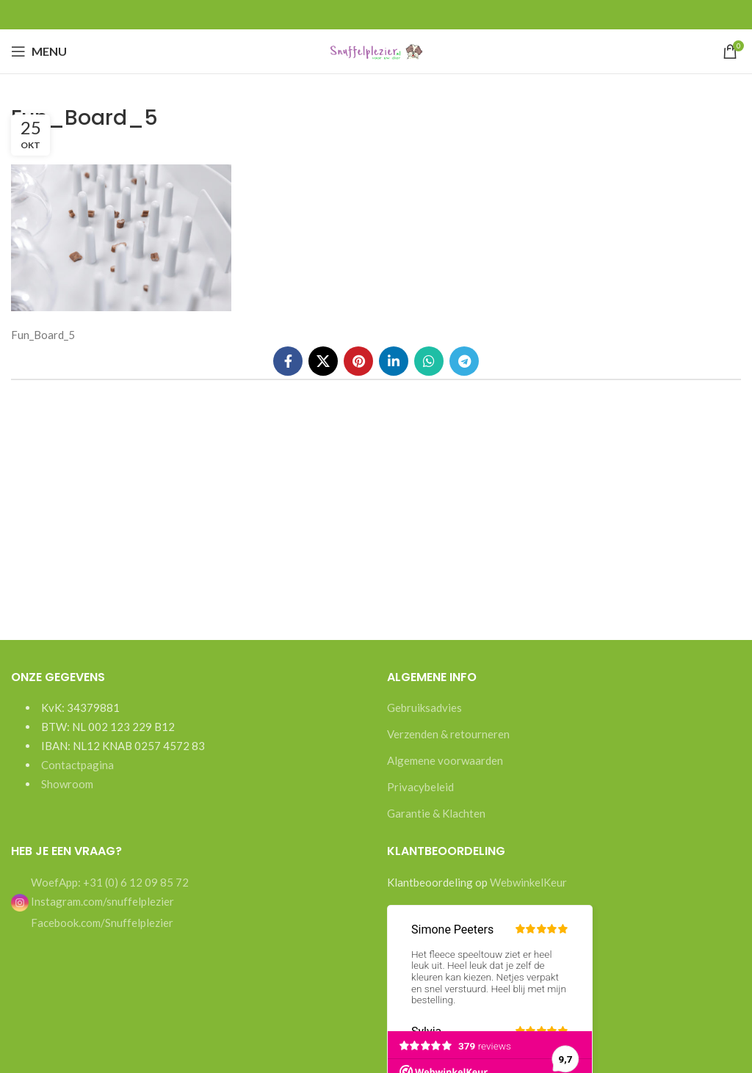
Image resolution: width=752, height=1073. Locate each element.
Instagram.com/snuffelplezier (92, 901)
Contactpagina (77, 764)
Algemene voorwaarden (445, 760)
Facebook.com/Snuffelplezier (101, 922)
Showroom (67, 783)
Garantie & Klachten (436, 813)
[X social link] (323, 361)
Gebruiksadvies (424, 707)
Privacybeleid (420, 786)
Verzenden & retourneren (448, 734)
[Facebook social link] (288, 361)
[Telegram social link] (464, 361)
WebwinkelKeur (528, 882)
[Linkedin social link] (393, 361)
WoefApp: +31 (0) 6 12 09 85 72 (109, 882)
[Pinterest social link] (358, 361)
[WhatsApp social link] (429, 361)
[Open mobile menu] (39, 51)
